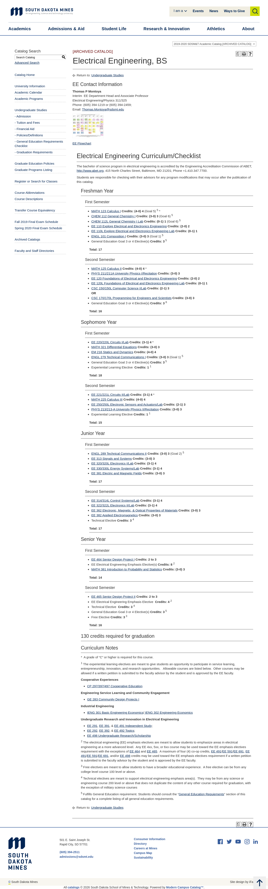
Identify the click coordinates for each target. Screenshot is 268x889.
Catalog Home (25, 75)
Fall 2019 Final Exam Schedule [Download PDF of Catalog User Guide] (36, 222)
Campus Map (143, 853)
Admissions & (69, 28)
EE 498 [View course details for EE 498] (125, 756)
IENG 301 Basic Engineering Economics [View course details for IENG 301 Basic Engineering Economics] (115, 712)
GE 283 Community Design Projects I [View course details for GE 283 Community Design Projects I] (113, 699)
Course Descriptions (29, 199)
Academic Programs (29, 98)
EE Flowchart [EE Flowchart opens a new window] (81, 143)
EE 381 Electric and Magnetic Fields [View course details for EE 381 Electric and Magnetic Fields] (116, 473)
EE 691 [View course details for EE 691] (238, 751)
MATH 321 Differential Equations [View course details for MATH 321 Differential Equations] (114, 347)
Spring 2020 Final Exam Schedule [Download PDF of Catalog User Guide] (38, 228)
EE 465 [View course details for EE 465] (152, 751)
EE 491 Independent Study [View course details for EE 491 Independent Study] (133, 726)
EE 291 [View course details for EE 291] (92, 726)
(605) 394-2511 (70, 852)
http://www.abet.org (90, 170)
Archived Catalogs (27, 239)
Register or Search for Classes (36, 181)
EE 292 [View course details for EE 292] (92, 730)
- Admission (23, 116)
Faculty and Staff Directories (34, 251)
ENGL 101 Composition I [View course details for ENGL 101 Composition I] (108, 236)
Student (117, 28)
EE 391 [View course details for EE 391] (104, 726)
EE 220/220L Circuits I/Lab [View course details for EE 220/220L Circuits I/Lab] (110, 342)
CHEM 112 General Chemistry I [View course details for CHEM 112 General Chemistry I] (113, 216)
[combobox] (214, 43)
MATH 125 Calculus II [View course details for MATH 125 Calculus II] (106, 268)
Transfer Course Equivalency (35, 210)
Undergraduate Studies (31, 110)
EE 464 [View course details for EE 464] (135, 751)
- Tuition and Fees (27, 122)
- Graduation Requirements (34, 152)
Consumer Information (149, 839)
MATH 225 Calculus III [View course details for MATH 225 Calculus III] (106, 399)
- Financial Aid (24, 129)
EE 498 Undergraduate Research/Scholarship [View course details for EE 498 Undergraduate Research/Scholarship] (119, 735)
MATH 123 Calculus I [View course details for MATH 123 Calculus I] (106, 211)
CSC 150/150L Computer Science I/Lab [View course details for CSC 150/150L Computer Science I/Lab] (118, 288)
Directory (140, 843)
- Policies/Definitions (29, 135)
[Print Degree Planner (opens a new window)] (238, 53)
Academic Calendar (28, 92)
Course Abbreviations (30, 192)
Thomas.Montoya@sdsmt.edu (103, 109)
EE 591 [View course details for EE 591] (227, 751)
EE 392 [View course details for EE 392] (104, 730)
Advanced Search (27, 62)
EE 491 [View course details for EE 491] (216, 751)
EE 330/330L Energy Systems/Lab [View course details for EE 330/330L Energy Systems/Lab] (115, 468)
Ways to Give (234, 11)
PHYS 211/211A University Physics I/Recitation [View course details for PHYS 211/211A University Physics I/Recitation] (124, 273)
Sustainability (144, 857)
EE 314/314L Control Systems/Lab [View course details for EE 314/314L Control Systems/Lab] (115, 500)
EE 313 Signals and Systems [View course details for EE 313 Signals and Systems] (111, 458)
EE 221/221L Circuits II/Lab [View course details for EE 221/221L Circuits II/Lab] (110, 394)
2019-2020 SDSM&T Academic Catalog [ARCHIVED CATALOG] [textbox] (212, 44)
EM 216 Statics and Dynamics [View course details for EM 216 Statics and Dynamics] (112, 352)
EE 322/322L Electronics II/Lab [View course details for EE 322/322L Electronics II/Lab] (112, 505)
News (213, 11)
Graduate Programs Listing (33, 170)
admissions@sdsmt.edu (76, 856)
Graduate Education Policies (34, 163)
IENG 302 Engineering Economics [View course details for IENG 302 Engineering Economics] (168, 712)
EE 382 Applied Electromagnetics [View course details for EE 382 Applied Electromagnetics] (114, 515)
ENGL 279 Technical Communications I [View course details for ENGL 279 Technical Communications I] (118, 357)
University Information (30, 86)
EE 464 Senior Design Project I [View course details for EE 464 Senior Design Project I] (113, 559)
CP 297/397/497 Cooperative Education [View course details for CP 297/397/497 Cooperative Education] (114, 686)
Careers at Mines (145, 848)
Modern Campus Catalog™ (185, 887)
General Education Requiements (201, 794)
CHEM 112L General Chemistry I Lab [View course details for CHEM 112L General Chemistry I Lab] (117, 221)
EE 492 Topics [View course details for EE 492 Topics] (124, 730)
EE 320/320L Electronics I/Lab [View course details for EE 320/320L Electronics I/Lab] (112, 463)
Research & (169, 28)
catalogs (74, 887)
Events (198, 11)
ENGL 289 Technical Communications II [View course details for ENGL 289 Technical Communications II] (119, 453)
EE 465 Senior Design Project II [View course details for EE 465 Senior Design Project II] (113, 596)
